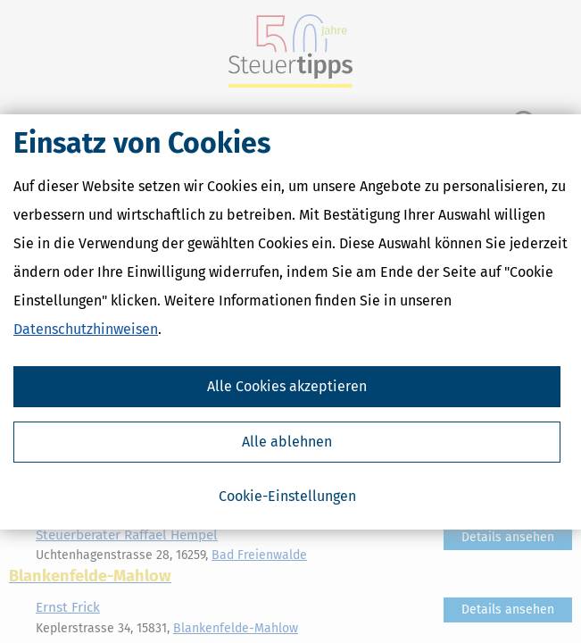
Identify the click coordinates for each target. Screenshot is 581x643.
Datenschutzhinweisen (85, 329)
